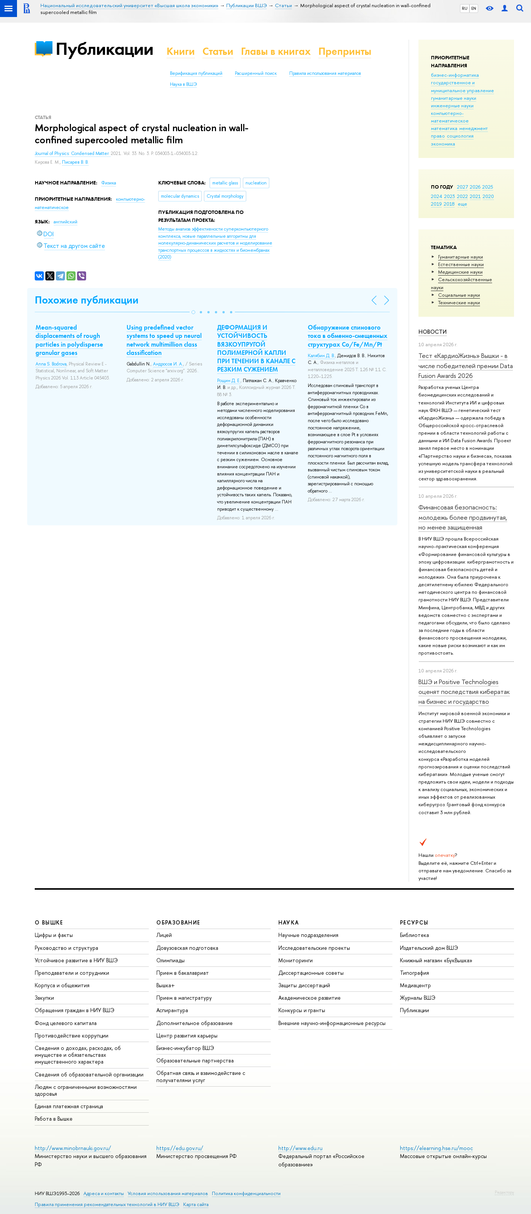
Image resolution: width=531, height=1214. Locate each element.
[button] (193, 312)
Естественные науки (461, 264)
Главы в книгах (276, 51)
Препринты (344, 51)
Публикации (104, 48)
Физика (108, 183)
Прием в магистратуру (184, 997)
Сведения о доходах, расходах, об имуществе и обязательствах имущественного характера (78, 1054)
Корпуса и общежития (62, 985)
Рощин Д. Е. (229, 381)
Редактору (504, 1192)
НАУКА (288, 922)
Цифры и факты (54, 934)
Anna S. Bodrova (51, 364)
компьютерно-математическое (450, 117)
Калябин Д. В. (321, 356)
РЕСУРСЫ (414, 922)
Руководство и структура (66, 947)
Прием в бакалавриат (182, 972)
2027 (462, 186)
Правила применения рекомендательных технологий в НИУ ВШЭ (107, 1204)
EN (473, 8)
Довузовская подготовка (187, 947)
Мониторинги (295, 960)
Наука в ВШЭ (183, 84)
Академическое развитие (309, 997)
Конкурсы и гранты (301, 1010)
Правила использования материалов (325, 73)
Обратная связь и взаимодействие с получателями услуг (200, 1076)
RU (465, 8)
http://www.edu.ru (300, 1148)
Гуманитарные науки (460, 256)
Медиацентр (415, 985)
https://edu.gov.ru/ (179, 1148)
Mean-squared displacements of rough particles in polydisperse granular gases (69, 339)
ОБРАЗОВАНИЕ (178, 922)
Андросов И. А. (168, 364)
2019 (436, 203)
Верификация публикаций (196, 73)
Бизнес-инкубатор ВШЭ (185, 1047)
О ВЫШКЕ (49, 922)
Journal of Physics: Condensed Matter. (73, 153)
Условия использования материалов (168, 1193)
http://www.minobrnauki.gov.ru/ (73, 1148)
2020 (488, 196)
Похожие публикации (87, 300)
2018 (449, 203)
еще (462, 203)
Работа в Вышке (54, 1118)
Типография (414, 972)
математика (444, 128)
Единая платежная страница (69, 1106)
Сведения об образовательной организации (89, 1074)
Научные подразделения (308, 934)
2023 (449, 196)
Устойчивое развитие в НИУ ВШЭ (76, 960)
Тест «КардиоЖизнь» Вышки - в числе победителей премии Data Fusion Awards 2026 (465, 365)
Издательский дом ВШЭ (429, 947)
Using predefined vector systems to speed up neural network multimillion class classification (164, 339)
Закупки (44, 997)
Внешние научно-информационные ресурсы (332, 1023)
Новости (432, 332)
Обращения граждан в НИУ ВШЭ (74, 1010)
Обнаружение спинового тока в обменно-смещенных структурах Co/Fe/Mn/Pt (347, 335)
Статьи (217, 51)
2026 (475, 186)
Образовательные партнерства (195, 1060)
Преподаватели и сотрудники (72, 972)
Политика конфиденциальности (246, 1193)
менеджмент (473, 128)
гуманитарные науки (453, 97)
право (438, 135)
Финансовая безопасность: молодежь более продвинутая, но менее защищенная (462, 517)
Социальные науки (459, 294)
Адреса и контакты (103, 1193)
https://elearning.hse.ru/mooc (436, 1148)
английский (65, 222)
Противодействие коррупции (71, 1035)
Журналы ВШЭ (417, 997)
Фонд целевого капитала (66, 1023)
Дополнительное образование (194, 1023)
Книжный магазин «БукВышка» (436, 960)
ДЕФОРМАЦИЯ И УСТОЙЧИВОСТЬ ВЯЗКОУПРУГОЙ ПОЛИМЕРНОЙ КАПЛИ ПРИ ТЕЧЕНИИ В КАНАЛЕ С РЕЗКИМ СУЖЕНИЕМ (256, 348)
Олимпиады (170, 960)
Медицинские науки (460, 271)
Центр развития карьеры (187, 1035)
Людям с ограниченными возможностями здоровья (86, 1090)
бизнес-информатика (455, 74)
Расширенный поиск (256, 73)
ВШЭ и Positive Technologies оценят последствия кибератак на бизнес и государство (464, 691)
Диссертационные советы (311, 972)
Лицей (164, 934)
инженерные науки (452, 105)
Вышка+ (165, 985)
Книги (181, 51)
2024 (436, 196)
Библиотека (414, 934)
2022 (462, 196)
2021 (475, 196)
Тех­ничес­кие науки (459, 302)
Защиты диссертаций (304, 985)
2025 (487, 186)
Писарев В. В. (75, 162)
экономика (443, 143)
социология (460, 135)
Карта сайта (195, 1204)
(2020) (215, 243)
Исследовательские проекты (314, 947)
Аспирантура (172, 1010)
